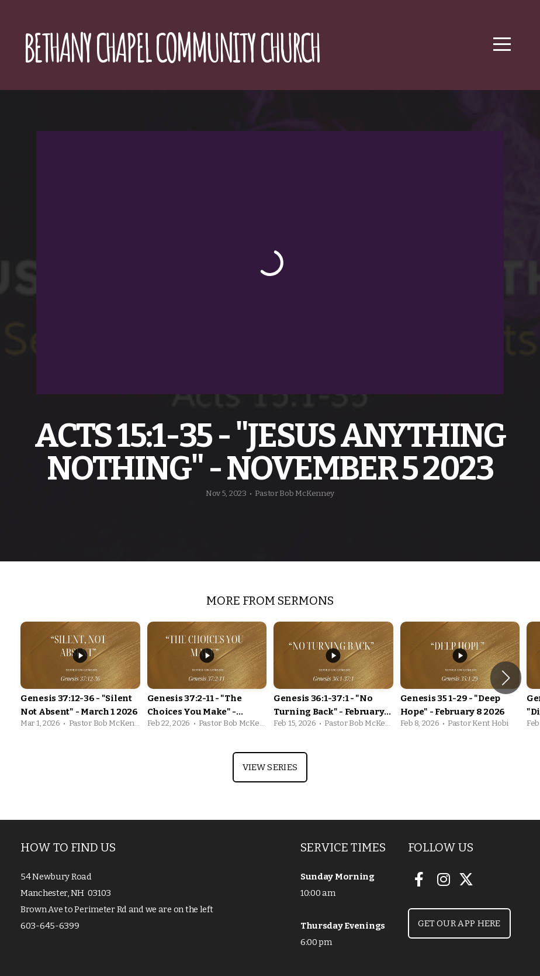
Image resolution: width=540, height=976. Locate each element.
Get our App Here (459, 923)
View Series (270, 767)
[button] (506, 678)
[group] (80, 678)
